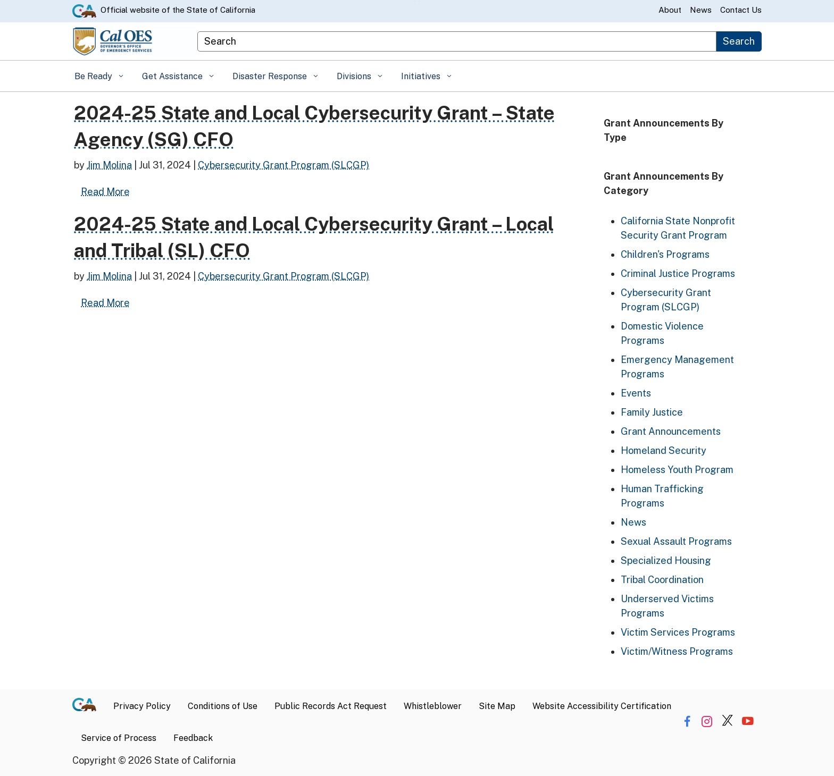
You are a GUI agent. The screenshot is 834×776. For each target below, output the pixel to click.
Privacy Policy (142, 706)
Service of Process (118, 738)
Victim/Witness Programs (677, 651)
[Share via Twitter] (727, 721)
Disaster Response (270, 76)
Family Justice (652, 412)
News (701, 9)
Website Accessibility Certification (601, 706)
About (669, 9)
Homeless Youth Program (677, 469)
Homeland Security (663, 450)
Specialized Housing (666, 560)
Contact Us (741, 9)
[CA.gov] (88, 706)
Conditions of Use (222, 706)
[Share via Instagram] (707, 721)
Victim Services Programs (678, 632)
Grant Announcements (671, 431)
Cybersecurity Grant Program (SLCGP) (283, 165)
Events (636, 393)
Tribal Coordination (662, 579)
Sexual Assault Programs (676, 541)
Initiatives (422, 76)
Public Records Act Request (330, 706)
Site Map (497, 706)
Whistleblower (433, 706)
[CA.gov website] (84, 10)
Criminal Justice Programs (678, 273)
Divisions (355, 76)
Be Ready (94, 76)
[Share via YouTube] (747, 721)
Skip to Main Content (417, 0)
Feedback (193, 738)
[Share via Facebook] (687, 721)
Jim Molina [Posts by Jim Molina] (109, 165)
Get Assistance (173, 76)
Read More (109, 190)
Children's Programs (665, 254)
